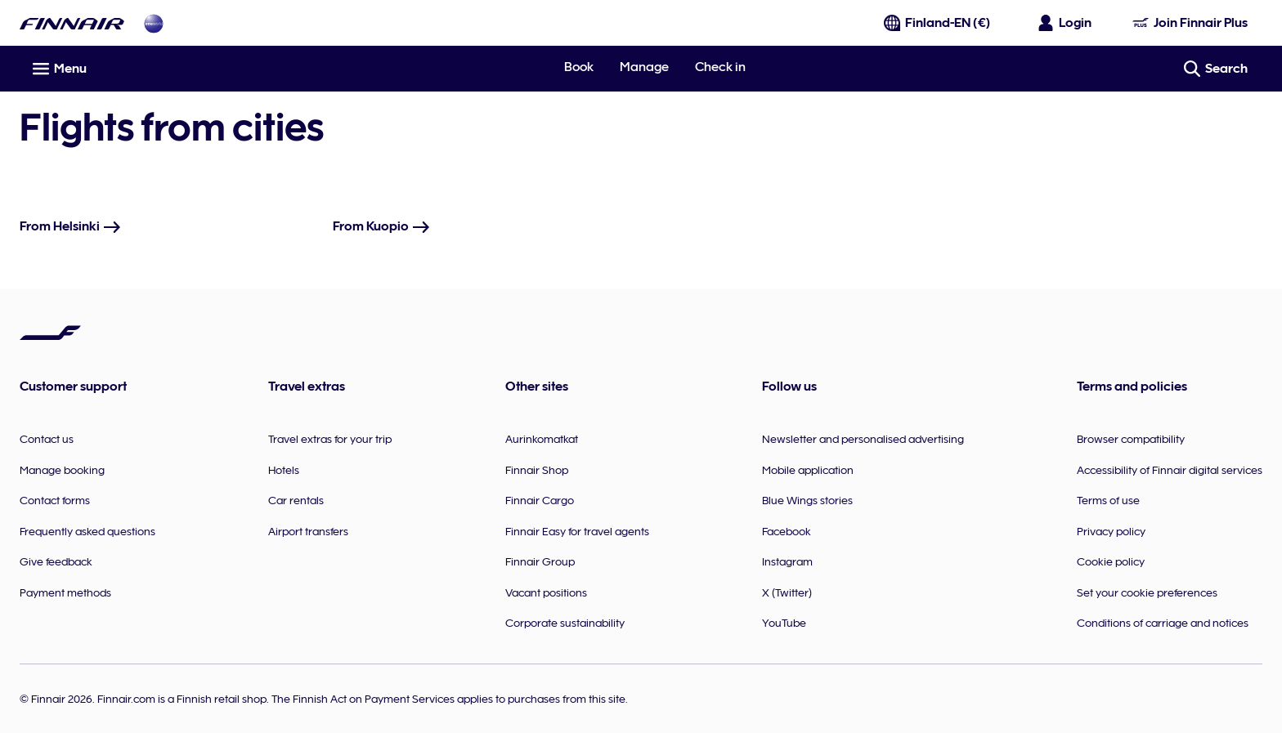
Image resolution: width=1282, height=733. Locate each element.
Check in (720, 67)
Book (579, 67)
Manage (644, 67)
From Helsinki (71, 226)
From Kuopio (382, 226)
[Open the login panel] (1065, 23)
